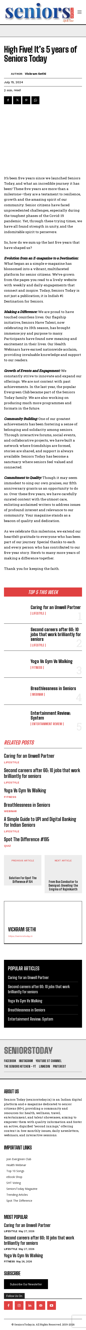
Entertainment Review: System (51, 715)
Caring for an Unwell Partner (56, 607)
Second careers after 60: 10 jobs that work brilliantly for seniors (56, 634)
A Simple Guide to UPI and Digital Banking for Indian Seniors (40, 822)
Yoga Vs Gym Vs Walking (52, 661)
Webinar (37, 694)
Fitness (37, 667)
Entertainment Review (47, 724)
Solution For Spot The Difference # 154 (22, 880)
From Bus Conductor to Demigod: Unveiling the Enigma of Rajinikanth (63, 885)
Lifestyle (38, 613)
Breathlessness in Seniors (53, 688)
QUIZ (7, 845)
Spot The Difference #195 (26, 839)
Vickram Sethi (35, 74)
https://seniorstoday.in (20, 936)
